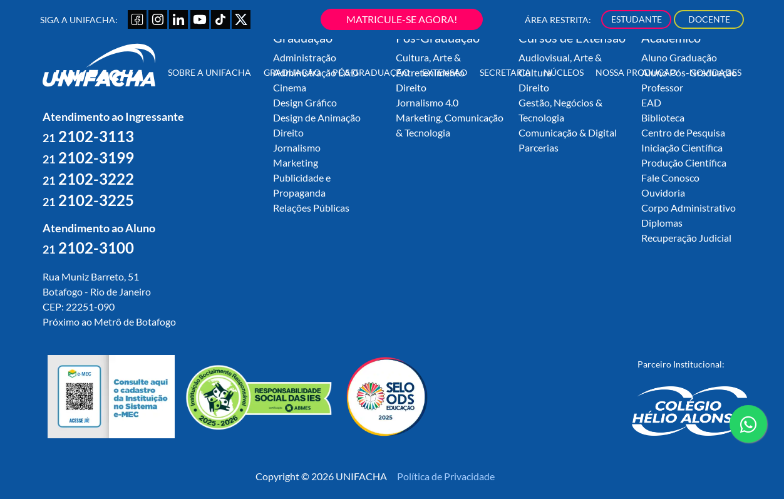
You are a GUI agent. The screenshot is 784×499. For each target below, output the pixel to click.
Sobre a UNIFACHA (209, 72)
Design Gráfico (305, 102)
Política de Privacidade (446, 476)
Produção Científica (683, 162)
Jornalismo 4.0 (427, 102)
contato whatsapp (748, 429)
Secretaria (505, 72)
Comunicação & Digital (567, 132)
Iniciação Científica (682, 147)
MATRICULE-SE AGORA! (401, 19)
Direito (288, 132)
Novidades (715, 72)
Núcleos (564, 72)
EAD (651, 102)
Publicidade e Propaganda (302, 185)
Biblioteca (662, 117)
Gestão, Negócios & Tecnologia (560, 109)
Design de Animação (317, 117)
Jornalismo (297, 147)
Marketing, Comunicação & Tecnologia (449, 124)
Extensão (444, 72)
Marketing (295, 162)
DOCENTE (709, 19)
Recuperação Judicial (686, 238)
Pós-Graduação (371, 72)
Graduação (292, 72)
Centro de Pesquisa (683, 132)
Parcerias (538, 147)
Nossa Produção (636, 72)
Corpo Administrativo (688, 207)
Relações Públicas (311, 207)
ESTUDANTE (636, 19)
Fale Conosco (670, 177)
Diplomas (662, 223)
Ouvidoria (663, 192)
